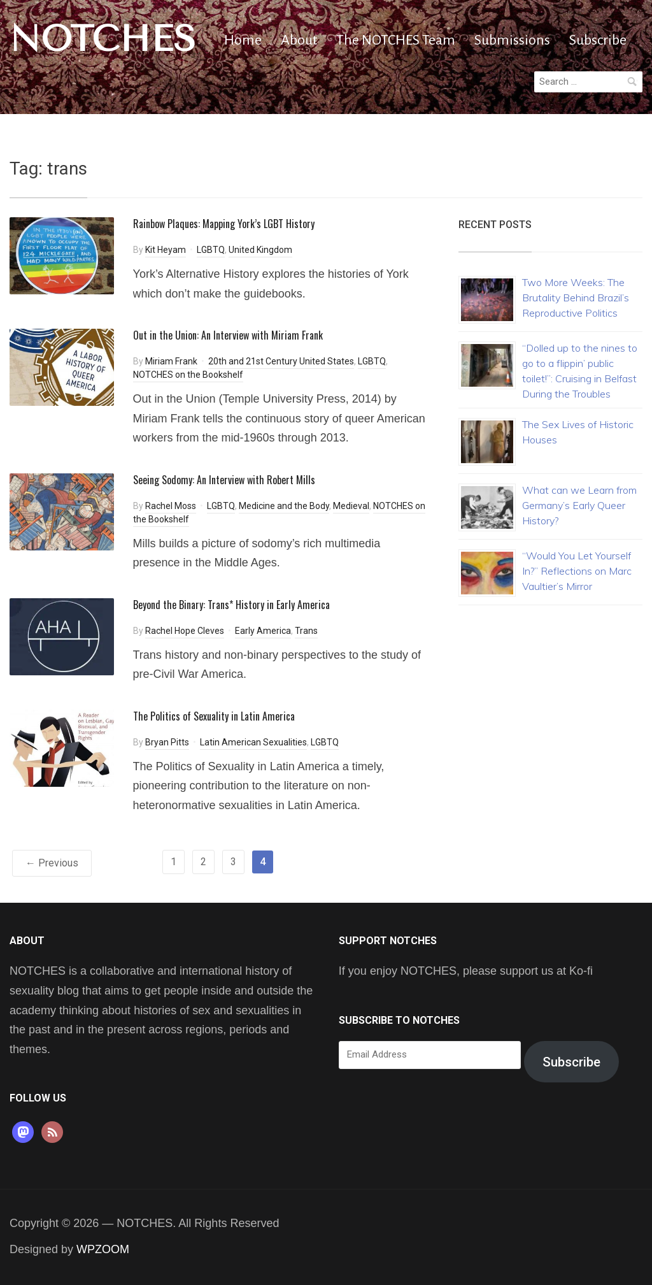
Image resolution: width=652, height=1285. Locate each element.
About (299, 40)
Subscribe (598, 40)
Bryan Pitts (167, 742)
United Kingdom (260, 250)
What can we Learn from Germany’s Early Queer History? (579, 505)
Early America (263, 631)
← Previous (51, 863)
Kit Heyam (165, 250)
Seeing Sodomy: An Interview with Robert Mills (224, 479)
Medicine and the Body (284, 506)
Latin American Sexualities (253, 742)
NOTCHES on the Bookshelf (188, 375)
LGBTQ (211, 250)
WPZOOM (102, 1249)
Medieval (351, 506)
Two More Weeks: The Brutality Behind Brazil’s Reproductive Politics (575, 297)
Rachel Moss (170, 506)
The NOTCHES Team (395, 40)
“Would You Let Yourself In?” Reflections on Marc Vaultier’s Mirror (577, 570)
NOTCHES (103, 39)
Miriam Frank (171, 361)
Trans (306, 631)
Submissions (512, 40)
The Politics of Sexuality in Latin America (214, 716)
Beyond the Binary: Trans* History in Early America (231, 604)
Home (243, 40)
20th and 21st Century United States (281, 361)
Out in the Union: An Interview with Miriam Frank (228, 335)
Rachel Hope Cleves (184, 631)
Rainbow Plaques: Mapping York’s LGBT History (224, 223)
